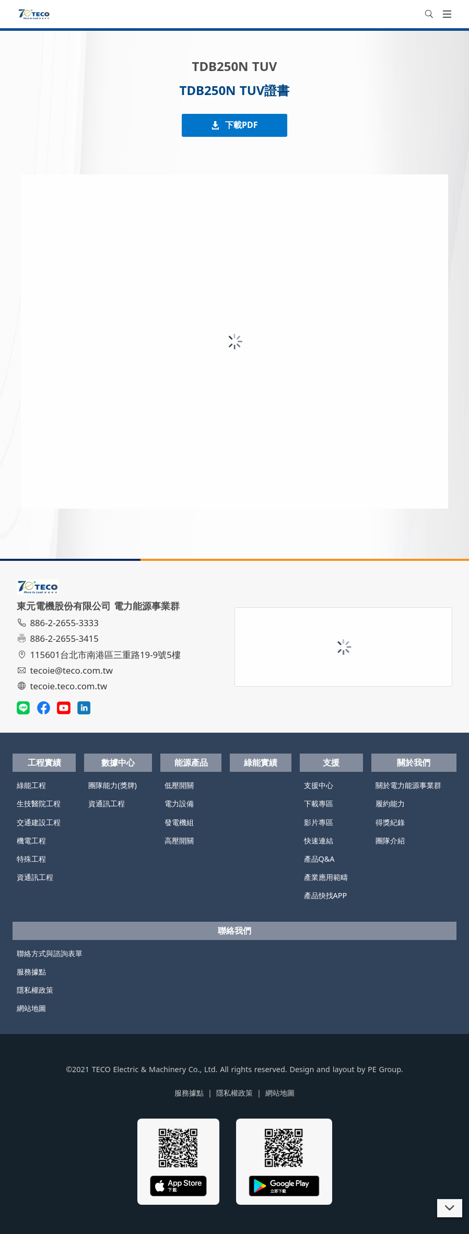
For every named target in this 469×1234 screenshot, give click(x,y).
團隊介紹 (390, 840)
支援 (331, 762)
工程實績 (44, 762)
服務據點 (31, 972)
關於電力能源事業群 (408, 785)
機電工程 (31, 840)
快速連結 (318, 840)
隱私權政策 (35, 990)
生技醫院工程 (39, 803)
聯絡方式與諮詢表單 (50, 953)
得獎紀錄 (390, 822)
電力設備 (179, 803)
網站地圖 (31, 1008)
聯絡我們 (234, 930)
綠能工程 (31, 785)
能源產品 (191, 762)
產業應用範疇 (326, 877)
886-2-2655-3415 (59, 638)
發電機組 (179, 822)
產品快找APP (325, 895)
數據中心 (118, 762)
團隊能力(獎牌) (112, 785)
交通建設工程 (39, 822)
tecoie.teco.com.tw (63, 686)
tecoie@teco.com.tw (66, 670)
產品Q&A (319, 859)
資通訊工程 (35, 877)
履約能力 (390, 803)
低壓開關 (179, 785)
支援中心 (318, 785)
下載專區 (318, 803)
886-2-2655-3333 (59, 623)
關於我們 (413, 762)
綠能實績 (260, 762)
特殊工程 (31, 859)
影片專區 (318, 822)
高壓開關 (179, 840)
